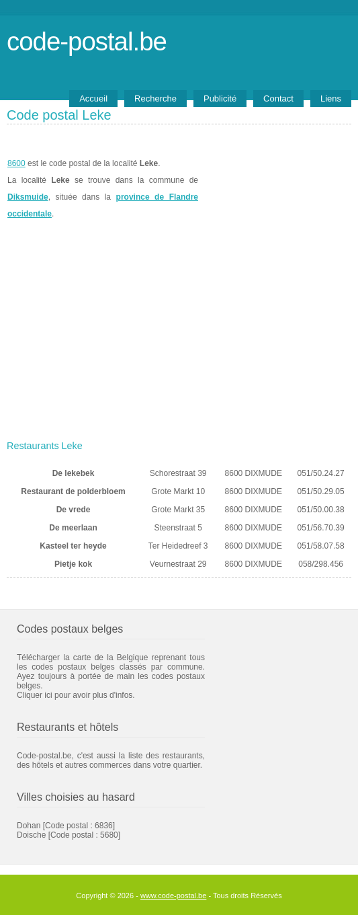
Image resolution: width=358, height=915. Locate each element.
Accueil (93, 98)
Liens (330, 98)
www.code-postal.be (173, 895)
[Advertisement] (179, 334)
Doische (31, 835)
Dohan (28, 825)
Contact (278, 98)
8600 (16, 163)
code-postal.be (87, 41)
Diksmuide (27, 197)
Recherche (155, 98)
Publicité (220, 98)
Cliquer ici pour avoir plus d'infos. (76, 695)
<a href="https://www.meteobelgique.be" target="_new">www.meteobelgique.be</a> (275, 188)
